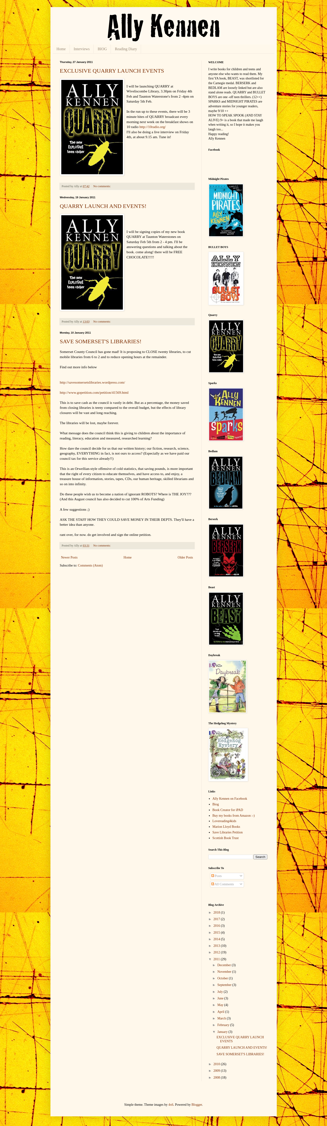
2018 (217, 912)
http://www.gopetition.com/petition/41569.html (94, 392)
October (223, 978)
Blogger (196, 1104)
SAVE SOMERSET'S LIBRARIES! (101, 341)
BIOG (102, 49)
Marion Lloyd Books (226, 826)
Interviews (82, 49)
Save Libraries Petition (227, 832)
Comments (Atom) (90, 565)
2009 (217, 1070)
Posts (216, 876)
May (220, 1005)
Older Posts (185, 557)
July (220, 992)
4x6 (170, 1104)
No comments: (102, 186)
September (224, 985)
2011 (217, 959)
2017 (217, 919)
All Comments (222, 884)
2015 (217, 932)
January (222, 1032)
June (220, 998)
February (223, 1025)
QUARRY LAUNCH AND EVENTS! (103, 206)
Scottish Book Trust (225, 838)
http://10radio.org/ (152, 127)
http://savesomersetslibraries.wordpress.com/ (92, 382)
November (224, 971)
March (222, 1018)
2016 (217, 925)
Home (61, 49)
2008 (217, 1077)
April (221, 1012)
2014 (217, 939)
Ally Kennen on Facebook (229, 798)
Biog (215, 804)
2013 (217, 946)
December (224, 965)
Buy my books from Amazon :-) (233, 815)
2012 (217, 952)
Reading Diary (126, 49)
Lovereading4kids (224, 821)
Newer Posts (69, 557)
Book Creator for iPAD (227, 810)
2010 (217, 1064)
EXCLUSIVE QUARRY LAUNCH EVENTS (112, 71)
